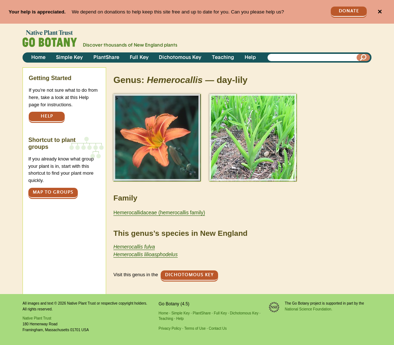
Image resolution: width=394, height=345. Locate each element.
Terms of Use (195, 328)
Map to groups (53, 192)
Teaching (223, 57)
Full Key (139, 57)
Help (250, 57)
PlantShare (106, 57)
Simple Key (69, 57)
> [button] (116, 98)
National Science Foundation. (309, 309)
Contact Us (217, 328)
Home (38, 57)
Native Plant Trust (37, 318)
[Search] (363, 57)
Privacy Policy (169, 328)
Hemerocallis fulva (134, 247)
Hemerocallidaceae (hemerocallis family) (159, 212)
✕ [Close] (379, 12)
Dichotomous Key (180, 57)
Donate (349, 11)
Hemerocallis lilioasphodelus (145, 254)
